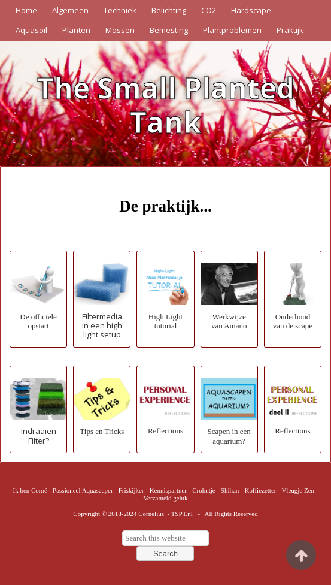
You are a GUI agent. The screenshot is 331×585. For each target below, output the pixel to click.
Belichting (168, 10)
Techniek (120, 10)
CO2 (208, 10)
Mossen (120, 30)
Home (26, 10)
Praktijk (290, 30)
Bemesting (169, 30)
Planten (76, 30)
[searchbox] (165, 538)
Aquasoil (31, 30)
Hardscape (251, 10)
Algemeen (70, 10)
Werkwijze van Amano (229, 321)
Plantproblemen (232, 30)
